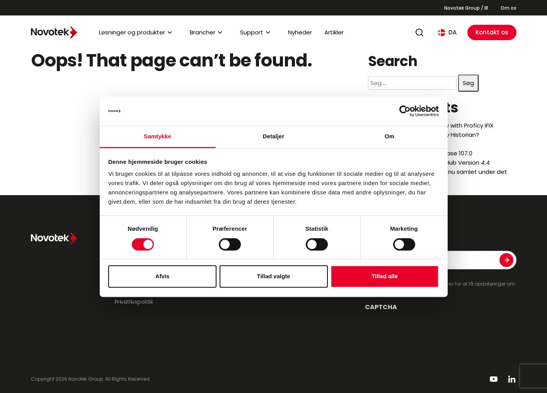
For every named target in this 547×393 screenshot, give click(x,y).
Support (251, 32)
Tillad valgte (273, 276)
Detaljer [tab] (274, 136)
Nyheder (300, 32)
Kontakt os (491, 32)
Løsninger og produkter (132, 32)
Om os (508, 8)
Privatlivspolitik (133, 302)
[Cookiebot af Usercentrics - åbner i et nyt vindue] (405, 111)
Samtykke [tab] (157, 136)
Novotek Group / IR (466, 8)
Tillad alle (384, 276)
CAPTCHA (381, 307)
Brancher (202, 32)
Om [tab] (389, 136)
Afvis (162, 276)
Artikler (334, 32)
